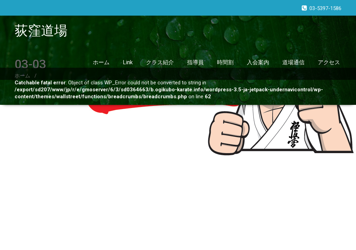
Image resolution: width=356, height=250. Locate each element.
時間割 (225, 62)
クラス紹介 (160, 62)
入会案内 (258, 62)
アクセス (329, 62)
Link (128, 62)
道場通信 (293, 62)
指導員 (195, 62)
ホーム (101, 62)
